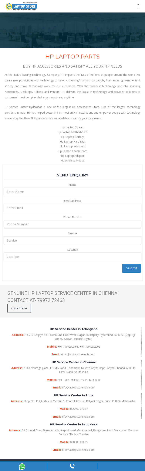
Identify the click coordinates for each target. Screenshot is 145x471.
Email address (72, 201)
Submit (131, 268)
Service (72, 233)
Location (72, 249)
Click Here (19, 308)
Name (72, 184)
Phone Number (72, 217)
